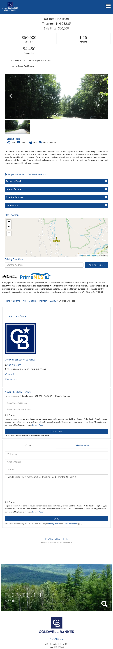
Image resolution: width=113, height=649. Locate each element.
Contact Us (11, 374)
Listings (16, 301)
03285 (53, 301)
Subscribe (56, 431)
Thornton (43, 301)
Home (7, 301)
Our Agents (11, 378)
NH (24, 301)
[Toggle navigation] (108, 6)
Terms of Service (70, 524)
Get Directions (97, 265)
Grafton (32, 301)
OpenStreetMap (92, 255)
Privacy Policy (38, 425)
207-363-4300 (14, 365)
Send (56, 518)
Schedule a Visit (82, 445)
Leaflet (80, 255)
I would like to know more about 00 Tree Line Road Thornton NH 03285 (56, 486)
